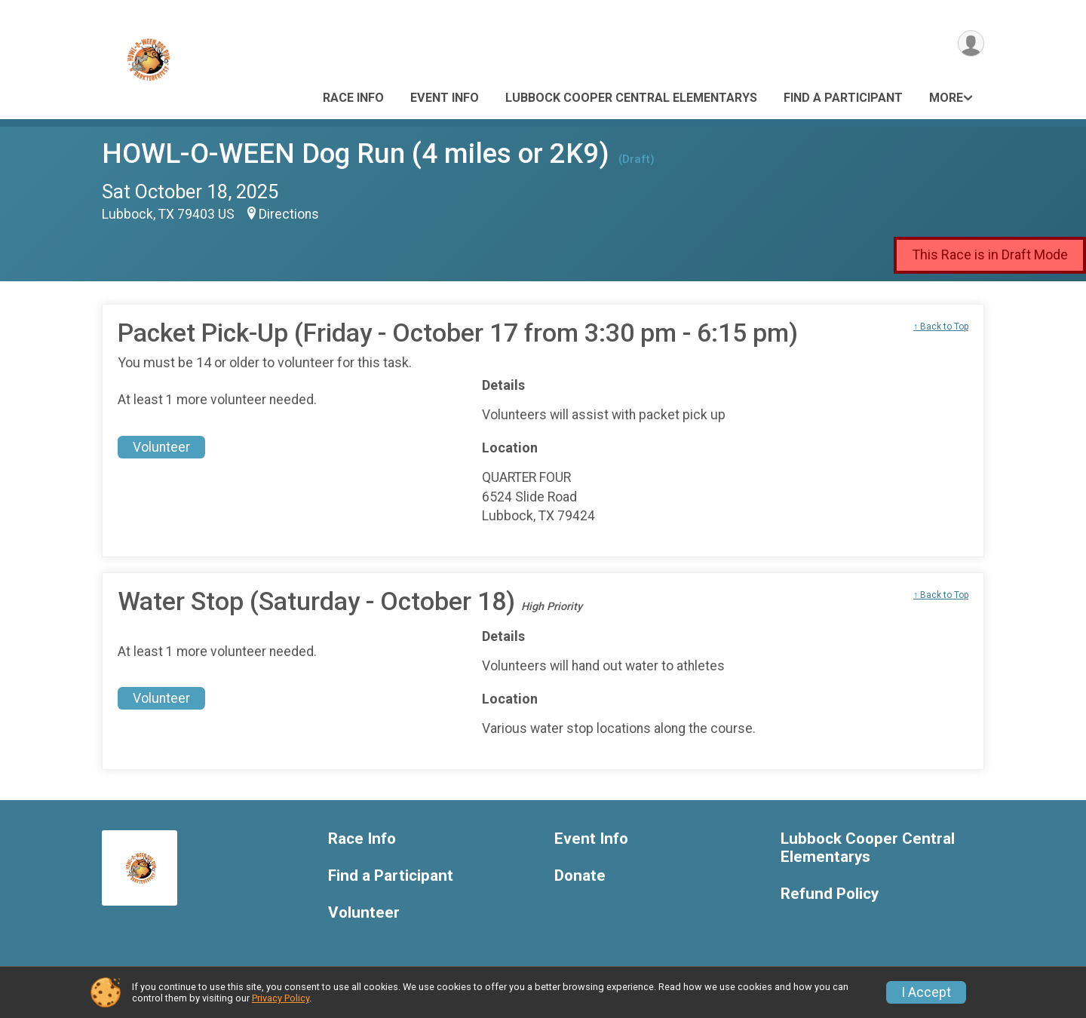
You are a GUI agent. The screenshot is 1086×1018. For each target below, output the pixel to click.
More (946, 97)
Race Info (353, 97)
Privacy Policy (280, 998)
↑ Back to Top (940, 326)
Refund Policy (830, 894)
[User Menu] (970, 44)
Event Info (444, 97)
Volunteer (161, 447)
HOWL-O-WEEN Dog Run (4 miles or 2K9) (355, 153)
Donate (580, 876)
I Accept (926, 992)
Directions (289, 214)
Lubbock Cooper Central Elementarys (631, 97)
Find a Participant (843, 97)
